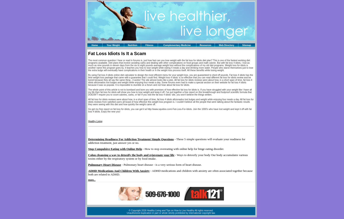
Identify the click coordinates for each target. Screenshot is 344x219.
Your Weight (113, 45)
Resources (205, 45)
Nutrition (132, 45)
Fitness (149, 45)
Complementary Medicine (177, 45)
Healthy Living (95, 121)
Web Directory (226, 45)
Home (95, 45)
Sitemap (246, 45)
